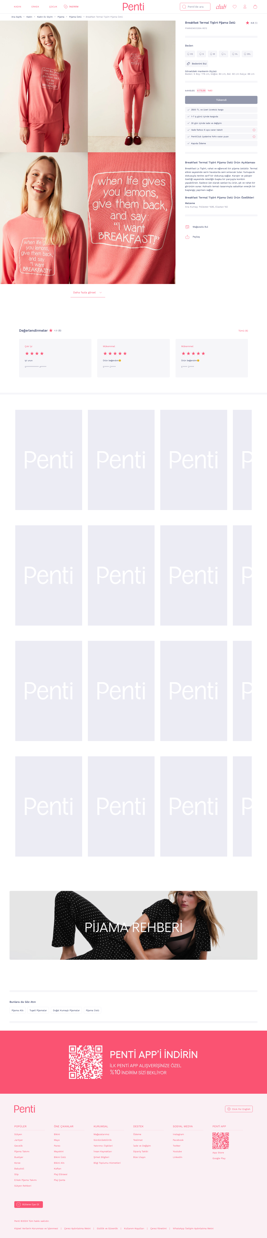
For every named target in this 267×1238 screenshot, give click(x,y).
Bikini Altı (59, 1163)
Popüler (20, 1126)
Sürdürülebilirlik (103, 1140)
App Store (218, 1152)
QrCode (220, 1141)
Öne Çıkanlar (63, 1126)
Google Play (218, 1158)
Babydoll (19, 1168)
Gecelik (18, 1145)
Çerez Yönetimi (158, 1228)
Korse (17, 1163)
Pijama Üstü (75, 17)
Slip (16, 1174)
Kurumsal (101, 1126)
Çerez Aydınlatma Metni (77, 1228)
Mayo (57, 1140)
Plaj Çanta (59, 1180)
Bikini (57, 1134)
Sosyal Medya (183, 1126)
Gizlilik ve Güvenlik (107, 1228)
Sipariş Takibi (140, 1151)
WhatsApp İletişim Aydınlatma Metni (193, 1228)
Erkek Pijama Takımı (25, 1180)
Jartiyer (18, 1140)
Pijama (61, 17)
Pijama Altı (17, 1010)
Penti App (219, 1126)
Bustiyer (18, 1157)
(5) (254, 23)
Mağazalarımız (101, 1134)
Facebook (178, 1140)
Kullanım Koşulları (134, 1228)
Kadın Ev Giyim (45, 17)
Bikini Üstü (60, 1157)
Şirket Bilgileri (101, 1157)
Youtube (177, 1151)
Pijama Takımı (21, 1151)
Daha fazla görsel (88, 292)
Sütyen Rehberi (22, 1185)
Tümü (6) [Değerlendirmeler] (243, 330)
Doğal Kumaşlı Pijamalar (66, 1010)
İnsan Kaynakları (103, 1151)
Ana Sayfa (16, 17)
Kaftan (57, 1168)
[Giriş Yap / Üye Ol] (245, 6)
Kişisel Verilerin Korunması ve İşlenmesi (36, 1228)
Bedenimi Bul (197, 64)
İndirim (73, 6)
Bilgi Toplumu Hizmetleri (107, 1163)
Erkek (35, 6)
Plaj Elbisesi (60, 1174)
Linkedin (177, 1157)
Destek (138, 1126)
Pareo (57, 1145)
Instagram (178, 1134)
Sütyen (18, 1134)
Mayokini (58, 1151)
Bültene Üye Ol (30, 1204)
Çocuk (53, 6)
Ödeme (137, 1134)
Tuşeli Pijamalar (38, 1010)
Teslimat (138, 1140)
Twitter (176, 1145)
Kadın (17, 6)
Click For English (241, 1109)
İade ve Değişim (142, 1145)
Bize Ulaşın (139, 1157)
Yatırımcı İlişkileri (103, 1145)
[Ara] (184, 6)
